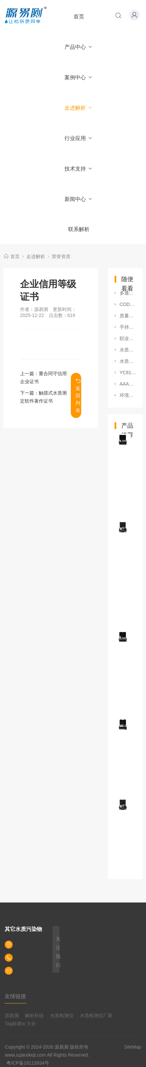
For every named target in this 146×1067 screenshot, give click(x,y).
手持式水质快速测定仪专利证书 (128, 327)
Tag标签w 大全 (20, 1023)
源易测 (12, 1015)
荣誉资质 (61, 256)
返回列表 (78, 395)
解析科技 (34, 1015)
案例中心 (78, 77)
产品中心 (78, 47)
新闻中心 (78, 199)
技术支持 (78, 169)
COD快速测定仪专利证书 (128, 304)
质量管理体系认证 (128, 315)
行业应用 (78, 138)
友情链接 (15, 996)
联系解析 (79, 229)
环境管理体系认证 (128, 395)
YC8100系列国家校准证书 (128, 372)
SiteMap (132, 1047)
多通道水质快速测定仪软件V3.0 (128, 293)
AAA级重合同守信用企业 (128, 384)
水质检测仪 (62, 1015)
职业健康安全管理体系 (128, 338)
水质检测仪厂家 (96, 1015)
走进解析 (78, 108)
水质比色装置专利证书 (128, 349)
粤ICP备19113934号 (27, 1063)
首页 (79, 16)
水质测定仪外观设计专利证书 (128, 361)
